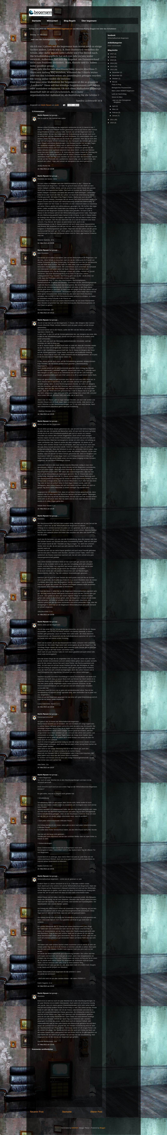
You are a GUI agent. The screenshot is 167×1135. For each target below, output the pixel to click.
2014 (112, 63)
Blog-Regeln (69, 21)
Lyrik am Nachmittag (119, 94)
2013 (112, 66)
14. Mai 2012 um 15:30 (46, 615)
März (114, 109)
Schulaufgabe (116, 45)
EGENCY (75, 1128)
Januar (114, 116)
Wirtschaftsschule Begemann (118, 38)
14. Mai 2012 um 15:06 (46, 169)
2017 (112, 54)
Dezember (116, 72)
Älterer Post (96, 1112)
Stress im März (117, 97)
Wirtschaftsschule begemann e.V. (60, 29)
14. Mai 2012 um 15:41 (46, 869)
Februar (115, 112)
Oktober (115, 79)
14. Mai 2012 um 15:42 (46, 986)
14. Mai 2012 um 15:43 (46, 1044)
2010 (112, 123)
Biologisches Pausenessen (121, 88)
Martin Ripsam (43, 115)
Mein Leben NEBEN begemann (123, 91)
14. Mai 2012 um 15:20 (46, 414)
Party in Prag (116, 84)
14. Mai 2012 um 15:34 (46, 707)
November (116, 75)
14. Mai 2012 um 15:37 (46, 767)
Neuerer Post (36, 1112)
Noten (110, 45)
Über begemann (89, 21)
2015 (112, 60)
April (114, 106)
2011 (112, 119)
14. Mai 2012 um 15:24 (46, 509)
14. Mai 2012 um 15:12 (46, 313)
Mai (113, 82)
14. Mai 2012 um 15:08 (46, 243)
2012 (112, 69)
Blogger (102, 1128)
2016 (112, 57)
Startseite (36, 21)
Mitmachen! (52, 21)
